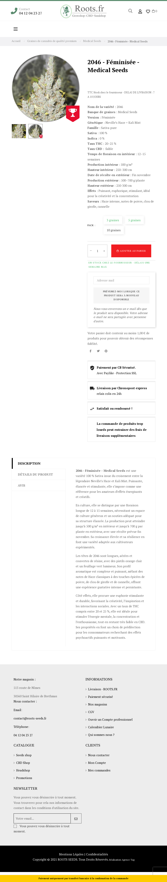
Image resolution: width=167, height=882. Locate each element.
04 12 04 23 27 (30, 13)
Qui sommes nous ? (101, 735)
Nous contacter (98, 755)
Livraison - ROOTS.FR (102, 689)
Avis (21, 485)
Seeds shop (24, 755)
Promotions (24, 778)
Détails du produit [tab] (35, 474)
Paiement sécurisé (100, 697)
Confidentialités (97, 854)
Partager (90, 351)
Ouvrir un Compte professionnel (110, 719)
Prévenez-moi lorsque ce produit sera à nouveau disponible (121, 295)
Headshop (23, 770)
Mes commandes (99, 770)
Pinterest (106, 351)
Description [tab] (29, 463)
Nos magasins (97, 704)
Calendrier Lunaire (101, 727)
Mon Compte (97, 763)
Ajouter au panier (131, 250)
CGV (91, 712)
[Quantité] (97, 251)
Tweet (98, 351)
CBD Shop (23, 763)
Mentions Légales (71, 854)
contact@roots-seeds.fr (30, 718)
